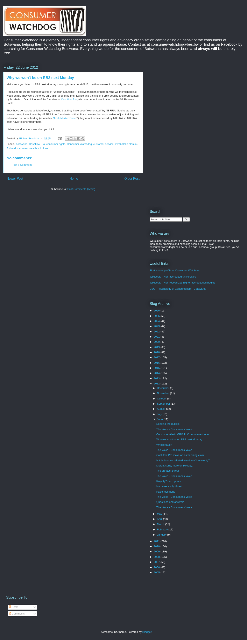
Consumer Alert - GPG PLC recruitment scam (183, 434)
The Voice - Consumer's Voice (174, 429)
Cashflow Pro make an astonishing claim (180, 455)
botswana (22, 144)
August (161, 408)
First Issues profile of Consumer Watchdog (175, 270)
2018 (157, 352)
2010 (157, 546)
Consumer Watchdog (79, 144)
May (160, 513)
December (163, 388)
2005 (157, 572)
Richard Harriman (17, 148)
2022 (157, 331)
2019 (157, 347)
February (163, 529)
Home (74, 178)
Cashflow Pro (69, 99)
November (163, 393)
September (164, 403)
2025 (157, 315)
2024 (157, 321)
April (160, 519)
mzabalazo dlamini (126, 144)
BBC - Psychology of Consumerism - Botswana (178, 288)
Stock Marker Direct (64, 118)
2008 (157, 556)
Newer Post (15, 178)
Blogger (146, 631)
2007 (157, 562)
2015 (157, 367)
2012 (157, 383)
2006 (157, 567)
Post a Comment (22, 164)
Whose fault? (164, 444)
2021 (157, 336)
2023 (157, 326)
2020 (157, 341)
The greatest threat (167, 470)
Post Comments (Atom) (81, 189)
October (162, 398)
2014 (157, 373)
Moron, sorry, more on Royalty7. (175, 465)
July (160, 414)
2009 (157, 551)
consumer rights (55, 144)
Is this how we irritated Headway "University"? (183, 460)
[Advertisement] (180, 90)
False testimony (165, 491)
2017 (157, 357)
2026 (157, 310)
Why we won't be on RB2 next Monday (179, 439)
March (161, 524)
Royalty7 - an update (168, 481)
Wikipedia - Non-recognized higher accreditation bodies (182, 282)
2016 (157, 362)
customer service (103, 144)
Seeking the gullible (167, 423)
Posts (14, 607)
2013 (157, 378)
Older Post (132, 178)
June (160, 419)
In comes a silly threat (169, 486)
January (162, 534)
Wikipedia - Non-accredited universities (173, 276)
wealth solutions (38, 148)
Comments (17, 613)
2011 (157, 541)
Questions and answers (170, 501)
